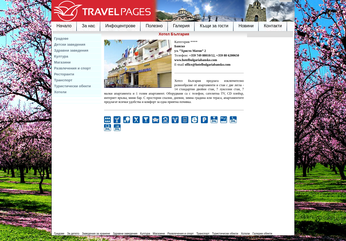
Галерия (181, 26)
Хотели (60, 92)
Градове (61, 38)
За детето (73, 233)
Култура (61, 56)
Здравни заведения (71, 50)
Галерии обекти (262, 233)
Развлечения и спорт (72, 68)
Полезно (154, 26)
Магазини (62, 62)
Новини (246, 26)
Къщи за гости (214, 26)
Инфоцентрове (120, 26)
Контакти (273, 26)
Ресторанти (64, 74)
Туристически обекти (72, 86)
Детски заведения (69, 44)
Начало (64, 26)
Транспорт (63, 80)
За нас (88, 26)
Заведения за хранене (96, 233)
